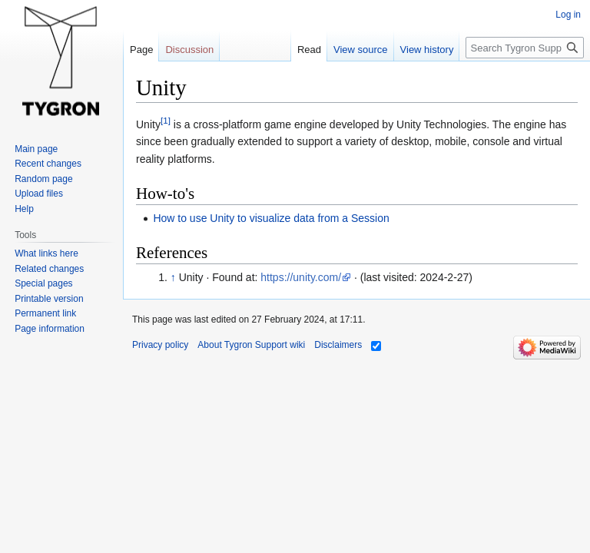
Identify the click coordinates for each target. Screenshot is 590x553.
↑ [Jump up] (173, 277)
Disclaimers (338, 344)
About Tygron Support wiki (251, 344)
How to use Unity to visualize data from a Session (271, 218)
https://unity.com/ (300, 277)
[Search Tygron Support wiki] (525, 47)
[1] (166, 120)
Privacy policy (160, 344)
